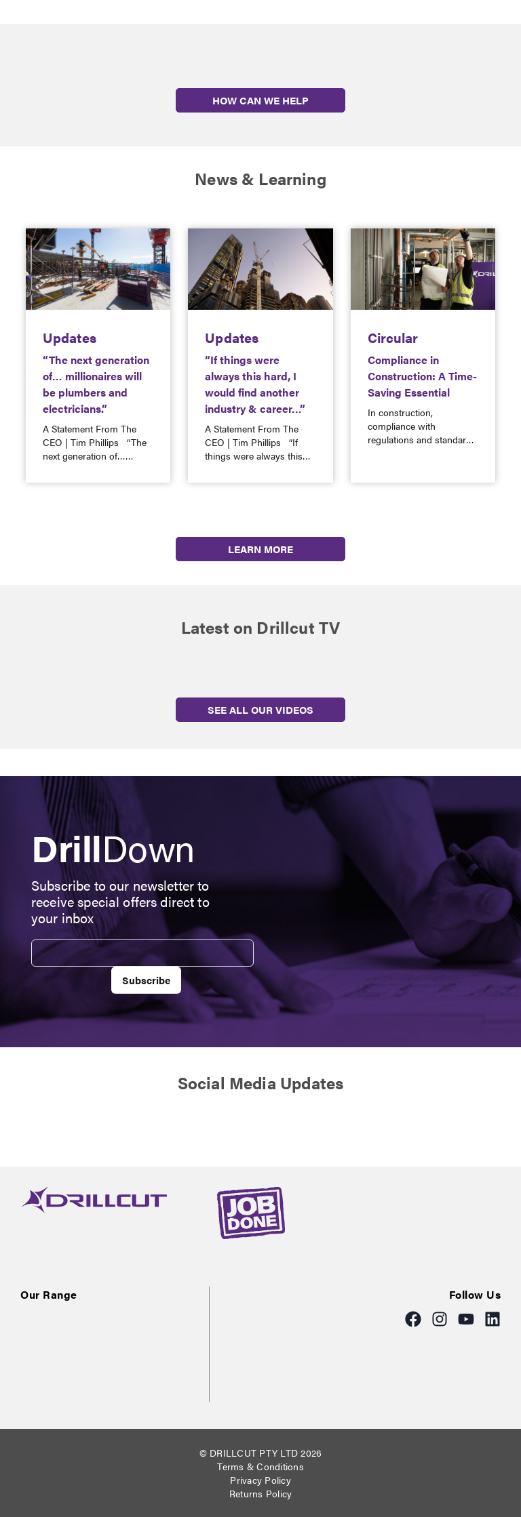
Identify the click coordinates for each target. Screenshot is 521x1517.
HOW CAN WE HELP (260, 100)
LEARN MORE (260, 549)
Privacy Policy (260, 1479)
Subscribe (146, 980)
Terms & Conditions (260, 1466)
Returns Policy (260, 1493)
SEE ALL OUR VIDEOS (260, 709)
